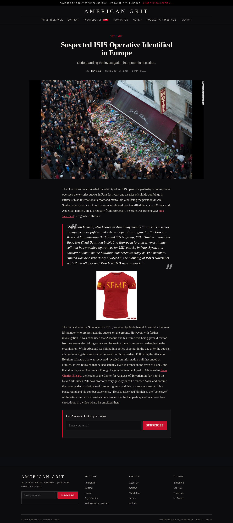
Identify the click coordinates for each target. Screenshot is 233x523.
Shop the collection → (158, 3)
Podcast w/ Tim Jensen (161, 20)
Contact (133, 488)
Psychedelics (96, 20)
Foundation (120, 20)
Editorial (89, 488)
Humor (88, 493)
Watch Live (134, 493)
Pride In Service (52, 20)
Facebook (178, 493)
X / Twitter (179, 498)
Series (132, 498)
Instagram (179, 482)
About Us (134, 482)
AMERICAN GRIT (116, 11)
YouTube (178, 488)
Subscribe (155, 425)
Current (73, 20)
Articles (133, 503)
